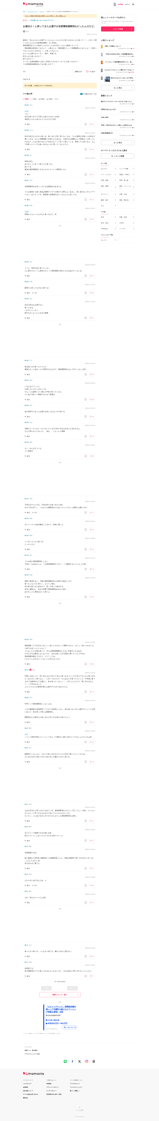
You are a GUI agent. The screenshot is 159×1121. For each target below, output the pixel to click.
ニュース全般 (123, 168)
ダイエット (104, 194)
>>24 (26, 211)
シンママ (122, 228)
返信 (28, 124)
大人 (102, 206)
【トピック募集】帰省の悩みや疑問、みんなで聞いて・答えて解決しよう (45, 16)
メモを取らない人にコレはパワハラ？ (41, 20)
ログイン (127, 4)
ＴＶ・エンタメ (106, 174)
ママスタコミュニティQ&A (32, 1054)
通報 (24, 71)
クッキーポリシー (51, 1090)
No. (27, 105)
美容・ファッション (125, 187)
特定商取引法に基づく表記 (53, 1094)
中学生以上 (104, 228)
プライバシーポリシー (52, 1087)
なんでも (104, 168)
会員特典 (25, 1087)
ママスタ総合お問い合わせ (30, 1094)
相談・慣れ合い (124, 200)
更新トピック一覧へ (59, 995)
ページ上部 (79, 1110)
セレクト (104, 240)
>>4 (26, 734)
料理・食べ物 (123, 180)
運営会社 (25, 1098)
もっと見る (118, 88)
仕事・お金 (123, 194)
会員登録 (120, 4)
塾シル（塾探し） (75, 1090)
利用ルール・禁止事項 (31, 1050)
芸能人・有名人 (124, 174)
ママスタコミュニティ (76, 1087)
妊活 (102, 217)
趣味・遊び (104, 200)
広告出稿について (28, 1090)
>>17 (26, 111)
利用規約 (48, 1083)
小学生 (121, 223)
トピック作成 (118, 29)
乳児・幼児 (104, 223)
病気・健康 (104, 186)
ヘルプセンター (27, 1083)
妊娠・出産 (123, 217)
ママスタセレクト (75, 1083)
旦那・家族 (104, 180)
